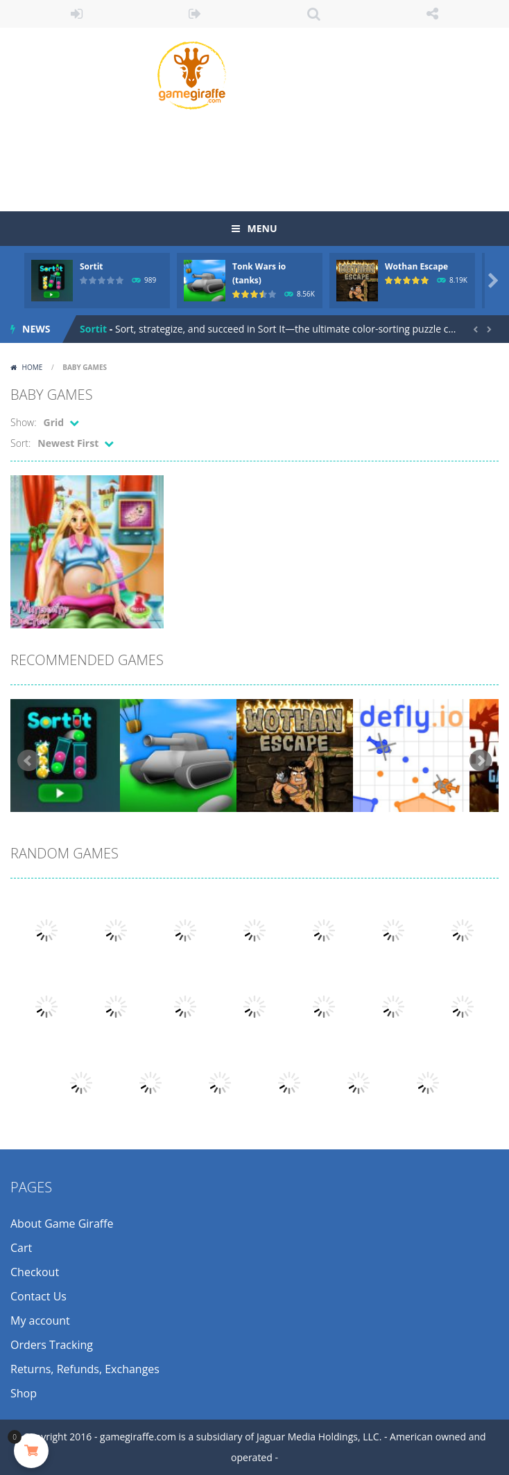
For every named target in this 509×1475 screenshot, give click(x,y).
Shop (23, 1393)
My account (40, 1320)
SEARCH (314, 14)
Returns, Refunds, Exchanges (84, 1369)
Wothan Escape (416, 266)
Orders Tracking (51, 1344)
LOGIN (76, 14)
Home (32, 367)
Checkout (34, 1272)
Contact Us (38, 1296)
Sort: (20, 443)
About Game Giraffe (62, 1223)
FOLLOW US (432, 14)
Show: (23, 422)
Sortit (91, 266)
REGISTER (195, 14)
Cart (21, 1247)
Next (480, 761)
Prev (28, 761)
